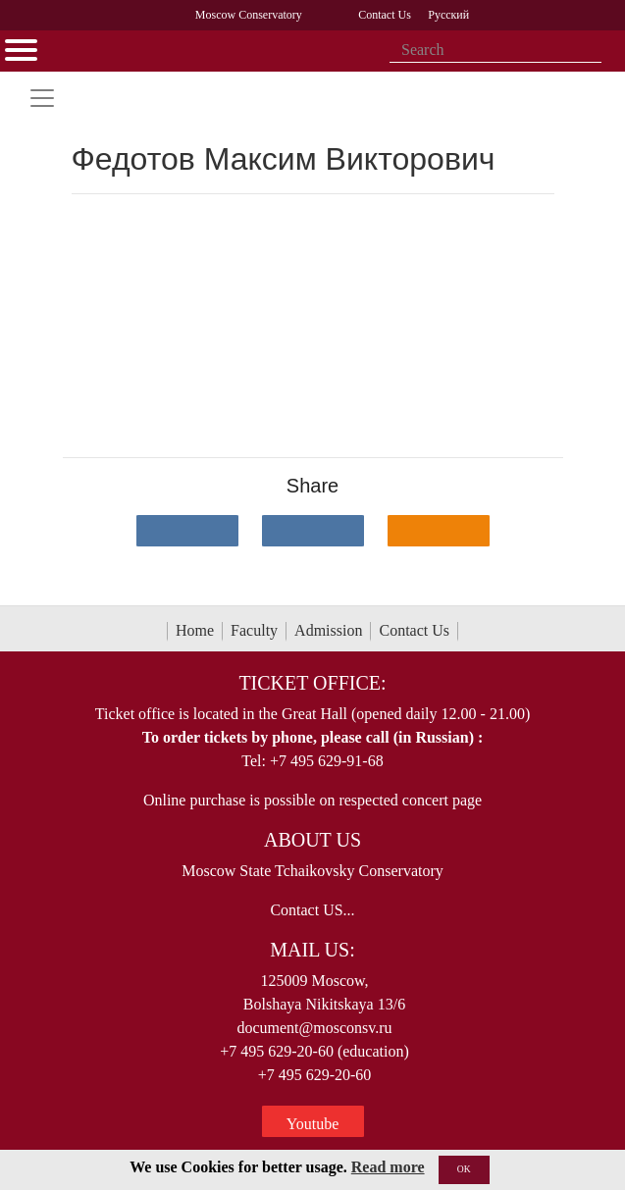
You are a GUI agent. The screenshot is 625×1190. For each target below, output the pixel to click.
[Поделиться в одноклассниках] (439, 530)
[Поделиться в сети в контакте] (187, 530)
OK (464, 1169)
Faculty (254, 630)
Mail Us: (312, 949)
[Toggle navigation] (42, 98)
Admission (328, 630)
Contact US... (312, 910)
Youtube (312, 1123)
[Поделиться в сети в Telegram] (313, 530)
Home (195, 630)
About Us (312, 840)
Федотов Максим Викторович (283, 159)
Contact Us (414, 630)
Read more (388, 1167)
